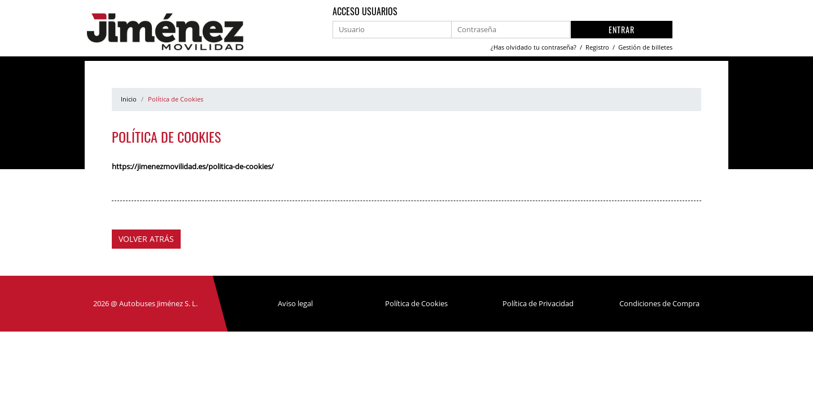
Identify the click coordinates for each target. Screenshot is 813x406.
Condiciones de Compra (659, 303)
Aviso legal (295, 303)
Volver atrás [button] (146, 238)
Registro (598, 47)
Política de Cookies (416, 303)
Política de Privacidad (538, 303)
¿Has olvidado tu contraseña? (534, 47)
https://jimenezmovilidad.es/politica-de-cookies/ (193, 166)
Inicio (129, 99)
